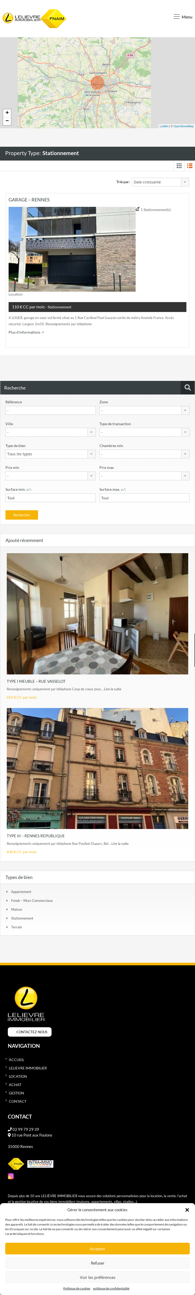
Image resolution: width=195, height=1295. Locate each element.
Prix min (12, 466)
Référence (13, 400)
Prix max (106, 466)
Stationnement (22, 917)
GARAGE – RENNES (29, 198)
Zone (103, 400)
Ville (9, 422)
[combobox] (160, 180)
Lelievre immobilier (28, 1067)
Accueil (16, 1058)
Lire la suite (112, 688)
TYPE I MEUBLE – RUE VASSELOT (36, 680)
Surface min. (18, 488)
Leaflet (164, 124)
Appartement (21, 891)
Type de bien (15, 444)
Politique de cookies (76, 1288)
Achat (15, 1083)
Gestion (16, 1092)
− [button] (7, 120)
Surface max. (112, 488)
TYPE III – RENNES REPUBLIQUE (36, 834)
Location (18, 1075)
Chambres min (111, 444)
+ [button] (7, 112)
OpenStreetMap (183, 124)
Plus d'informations (26, 331)
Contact (17, 1100)
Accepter (97, 1248)
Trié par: (123, 180)
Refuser (97, 1263)
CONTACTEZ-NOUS (31, 1031)
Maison (16, 908)
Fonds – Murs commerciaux (32, 899)
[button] (187, 1209)
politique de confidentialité (111, 1288)
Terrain (16, 926)
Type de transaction (115, 422)
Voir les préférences (97, 1277)
